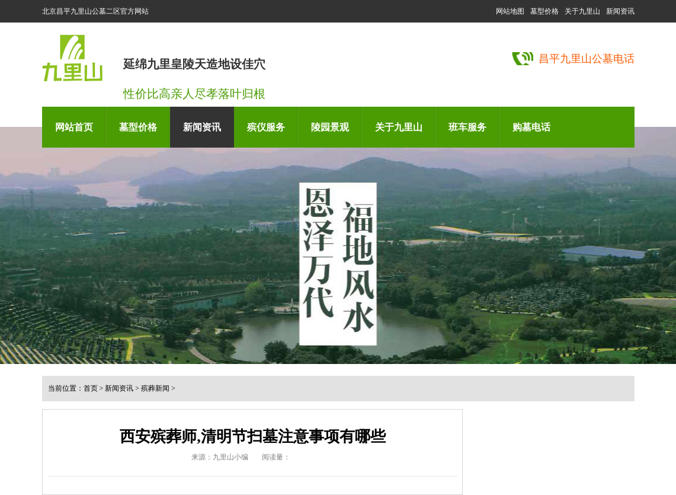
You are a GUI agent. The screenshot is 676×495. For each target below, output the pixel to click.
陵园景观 (330, 127)
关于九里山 (582, 11)
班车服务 (467, 127)
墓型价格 (544, 11)
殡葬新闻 (155, 388)
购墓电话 (531, 127)
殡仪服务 (266, 127)
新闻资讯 (620, 11)
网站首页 (74, 127)
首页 (91, 388)
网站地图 (510, 11)
